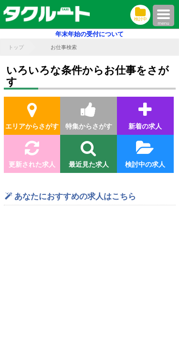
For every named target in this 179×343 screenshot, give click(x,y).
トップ (16, 47)
